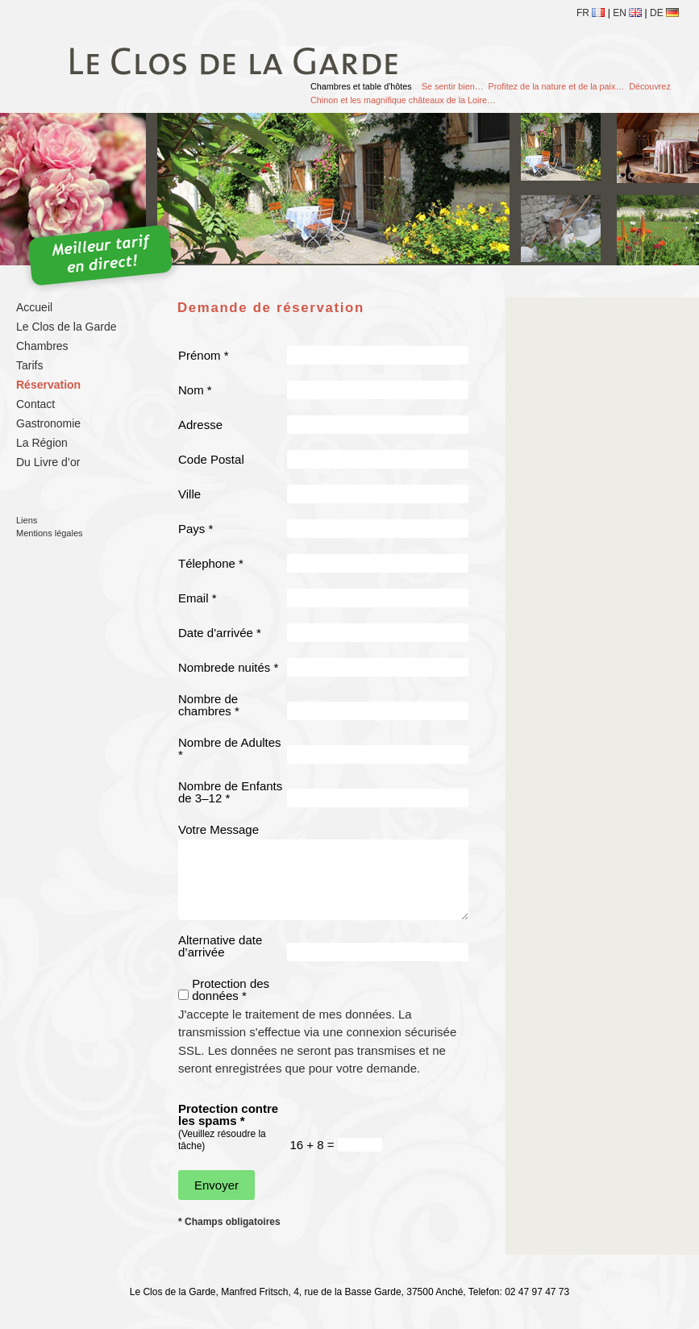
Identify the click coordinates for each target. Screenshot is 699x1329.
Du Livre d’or (48, 462)
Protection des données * (230, 989)
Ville (189, 494)
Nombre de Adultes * (229, 748)
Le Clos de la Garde (66, 326)
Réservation (48, 384)
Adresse (200, 425)
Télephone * (210, 563)
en (627, 13)
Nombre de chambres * (208, 705)
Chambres (42, 346)
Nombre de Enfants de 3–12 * (230, 792)
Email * (197, 598)
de (664, 13)
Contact (35, 404)
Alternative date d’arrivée (220, 946)
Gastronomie (48, 423)
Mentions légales (49, 533)
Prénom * (203, 355)
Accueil (34, 307)
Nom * (195, 390)
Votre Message (218, 829)
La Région (42, 442)
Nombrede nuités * (228, 667)
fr (590, 13)
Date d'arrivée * (219, 633)
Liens (26, 520)
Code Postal (211, 459)
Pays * (195, 529)
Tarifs (29, 365)
